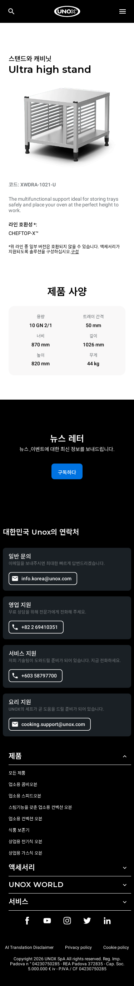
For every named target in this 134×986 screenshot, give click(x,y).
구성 (75, 251)
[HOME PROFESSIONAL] (67, 11)
